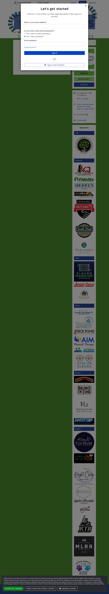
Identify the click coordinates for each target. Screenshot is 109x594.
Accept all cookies (13, 588)
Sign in (54, 53)
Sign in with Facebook (54, 65)
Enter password (30, 40)
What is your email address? (35, 22)
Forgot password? (30, 47)
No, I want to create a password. (38, 34)
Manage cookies (67, 588)
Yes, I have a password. (35, 36)
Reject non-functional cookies (40, 588)
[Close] (85, 6)
